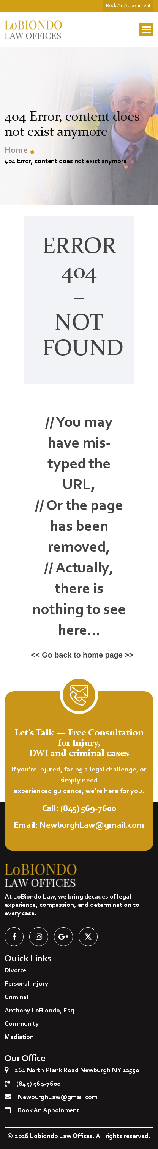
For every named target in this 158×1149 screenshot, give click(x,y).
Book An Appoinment (128, 6)
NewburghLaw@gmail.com (58, 1097)
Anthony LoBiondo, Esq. (40, 1011)
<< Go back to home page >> (82, 655)
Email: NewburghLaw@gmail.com (79, 825)
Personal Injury (26, 984)
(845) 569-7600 (38, 1084)
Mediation (19, 1037)
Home (16, 150)
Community (22, 1024)
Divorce (15, 970)
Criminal (16, 997)
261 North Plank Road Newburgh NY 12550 (77, 1070)
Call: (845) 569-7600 (79, 809)
